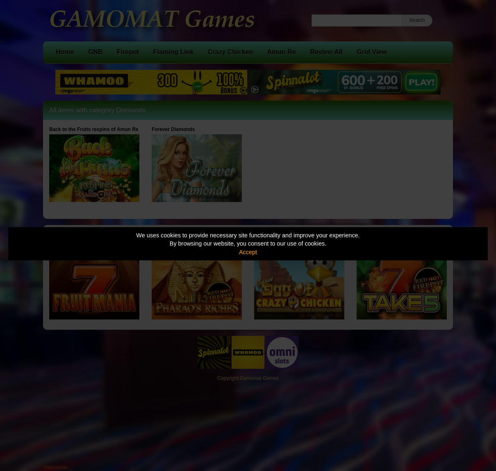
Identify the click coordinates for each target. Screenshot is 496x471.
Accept (248, 252)
